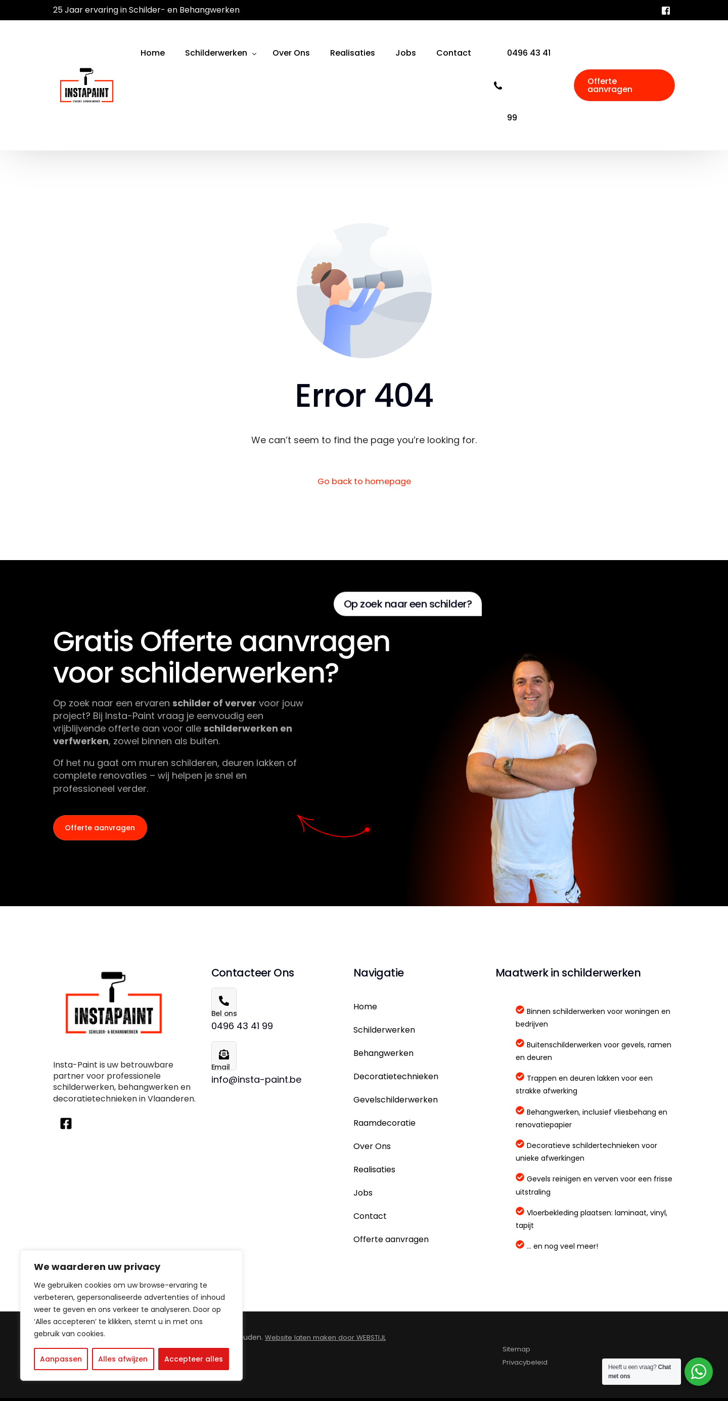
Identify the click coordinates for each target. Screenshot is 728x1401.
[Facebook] (666, 10)
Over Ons (372, 1149)
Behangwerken (383, 1056)
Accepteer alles (193, 1359)
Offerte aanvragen (391, 1242)
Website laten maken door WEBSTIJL (328, 1340)
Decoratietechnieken (395, 1079)
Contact (370, 1218)
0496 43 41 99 (529, 85)
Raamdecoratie (384, 1125)
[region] (131, 1315)
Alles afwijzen (123, 1359)
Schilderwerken (384, 1032)
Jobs (363, 1195)
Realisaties (374, 1172)
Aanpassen (61, 1359)
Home (365, 1009)
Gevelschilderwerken (395, 1102)
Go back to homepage (364, 482)
